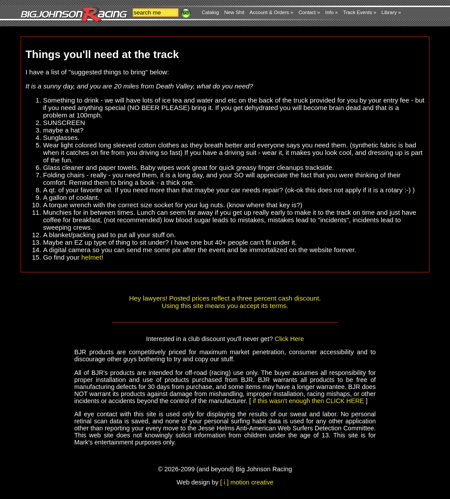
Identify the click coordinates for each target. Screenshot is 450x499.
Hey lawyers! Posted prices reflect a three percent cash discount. (225, 298)
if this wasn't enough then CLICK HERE (308, 400)
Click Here (289, 338)
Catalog (210, 12)
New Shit (234, 12)
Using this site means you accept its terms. (225, 305)
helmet (91, 257)
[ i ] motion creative (246, 482)
